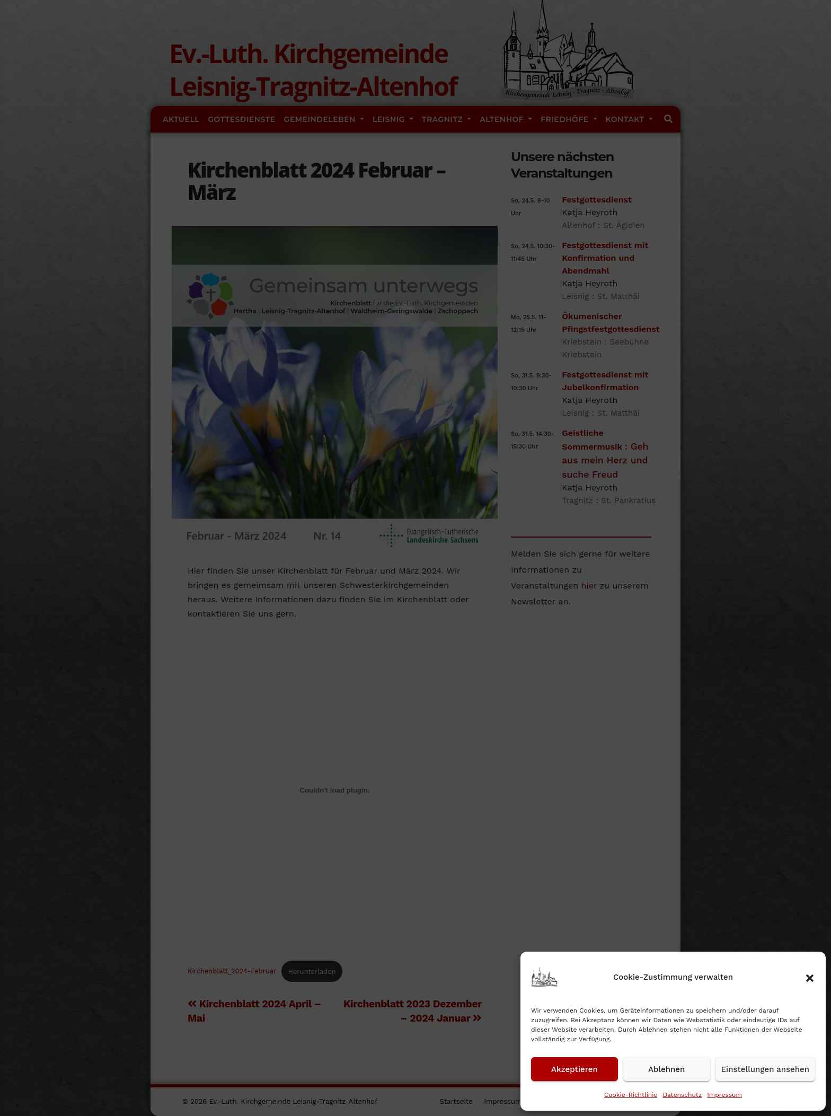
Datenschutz (682, 1095)
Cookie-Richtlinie (630, 1095)
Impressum (724, 1095)
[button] (810, 977)
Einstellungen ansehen (765, 1069)
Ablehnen (666, 1069)
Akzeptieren (574, 1069)
